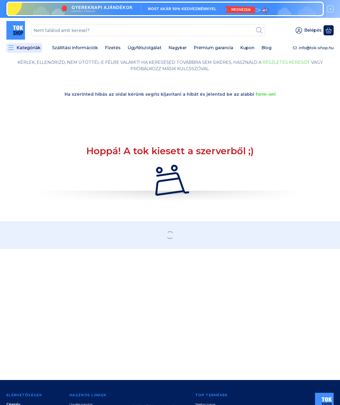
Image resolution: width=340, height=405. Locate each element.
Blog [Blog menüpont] (266, 47)
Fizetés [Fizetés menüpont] (113, 47)
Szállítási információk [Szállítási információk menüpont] (75, 47)
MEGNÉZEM (241, 9)
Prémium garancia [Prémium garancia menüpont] (213, 47)
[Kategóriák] (24, 48)
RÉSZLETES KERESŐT (286, 62)
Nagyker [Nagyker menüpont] (177, 47)
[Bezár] (330, 9)
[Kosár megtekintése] (329, 30)
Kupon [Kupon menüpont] (247, 47)
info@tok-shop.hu (316, 47)
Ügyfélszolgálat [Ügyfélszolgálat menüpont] (145, 47)
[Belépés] (309, 30)
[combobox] (148, 30)
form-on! (266, 94)
